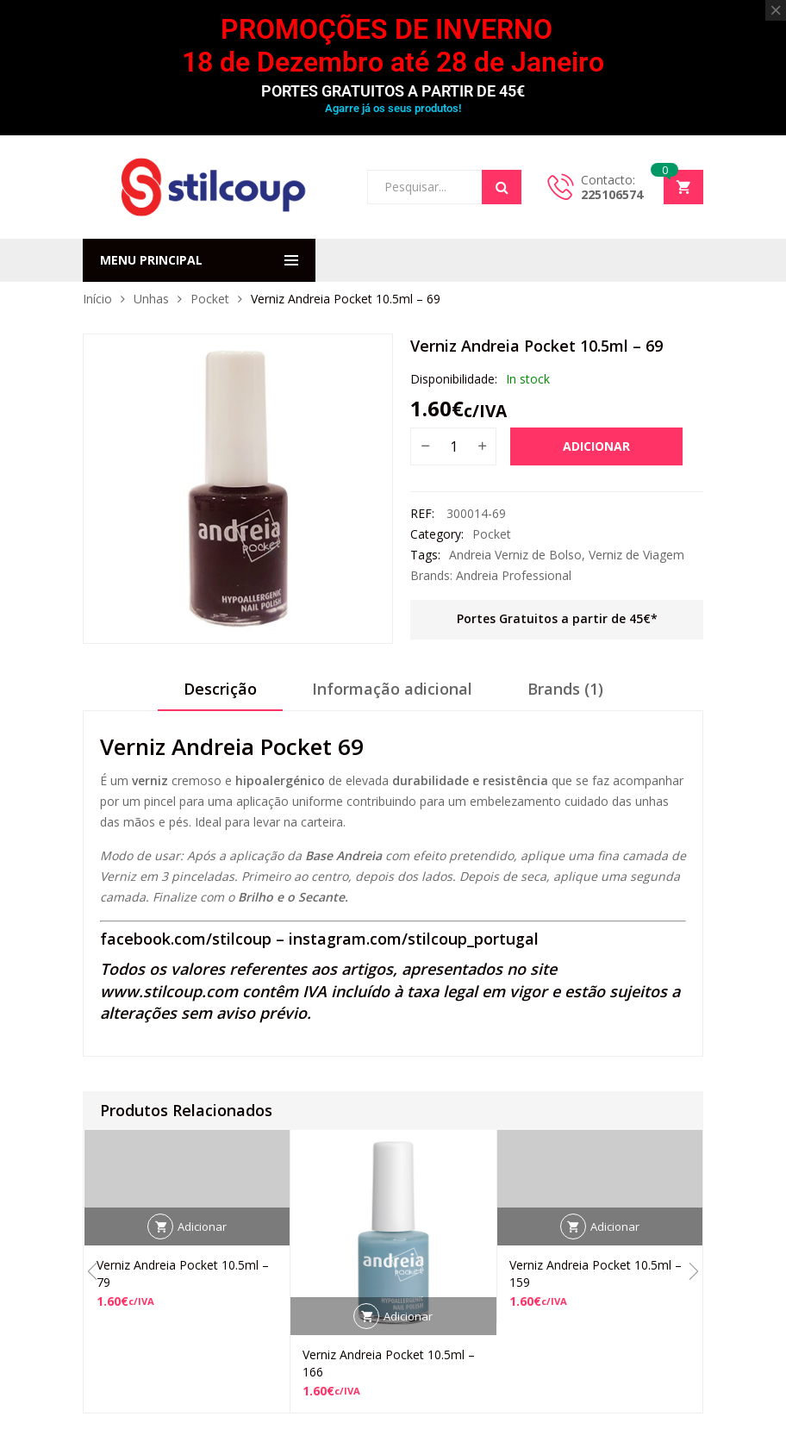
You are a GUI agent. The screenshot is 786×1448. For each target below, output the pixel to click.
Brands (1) (565, 688)
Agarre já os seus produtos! (393, 108)
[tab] (220, 694)
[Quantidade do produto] (453, 446)
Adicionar (596, 446)
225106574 (612, 194)
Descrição (220, 688)
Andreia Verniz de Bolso (515, 554)
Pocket (209, 298)
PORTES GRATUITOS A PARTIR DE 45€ (393, 91)
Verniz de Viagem (636, 554)
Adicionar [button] (202, 1226)
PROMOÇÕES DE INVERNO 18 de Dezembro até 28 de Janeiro (393, 45)
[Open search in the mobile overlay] (444, 187)
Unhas (151, 298)
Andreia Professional (513, 575)
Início (97, 298)
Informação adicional (392, 688)
